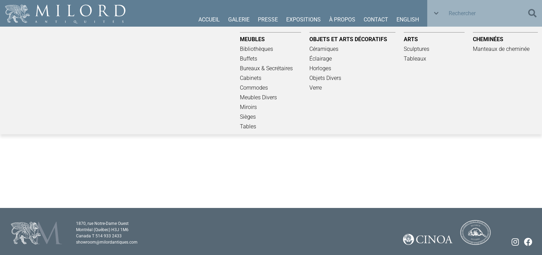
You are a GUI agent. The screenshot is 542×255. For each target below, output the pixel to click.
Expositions (303, 19)
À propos (342, 19)
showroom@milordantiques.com (107, 242)
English (407, 19)
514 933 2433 (108, 236)
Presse (268, 19)
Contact (376, 19)
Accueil (209, 19)
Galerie (239, 19)
